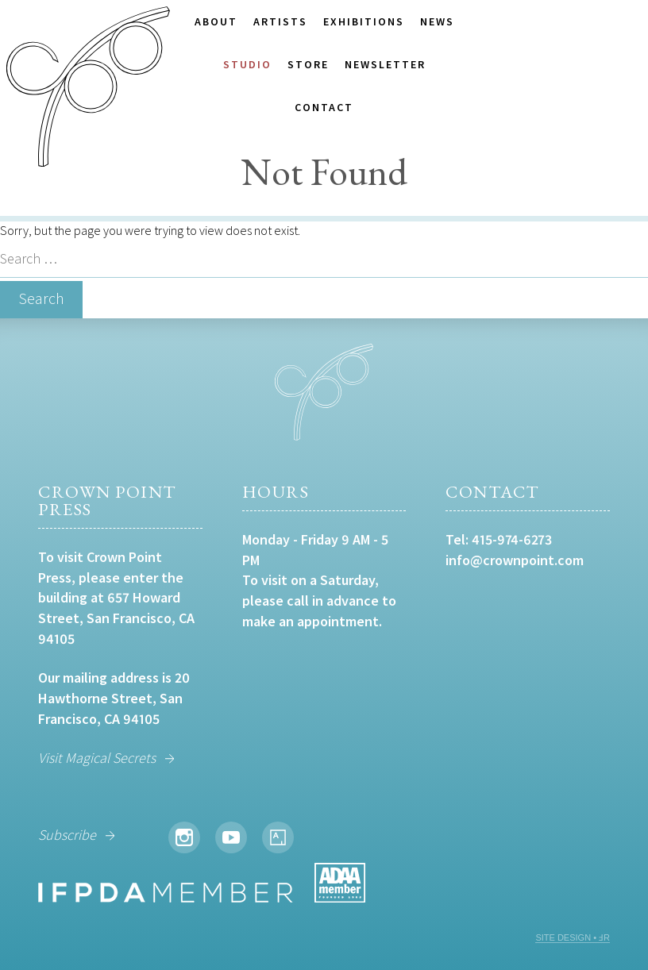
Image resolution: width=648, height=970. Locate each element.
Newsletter (385, 64)
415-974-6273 (512, 539)
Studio (247, 64)
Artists (280, 21)
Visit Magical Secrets (97, 758)
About (216, 21)
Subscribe (67, 835)
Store (308, 64)
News (437, 21)
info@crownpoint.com (515, 560)
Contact (324, 107)
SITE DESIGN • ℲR (572, 937)
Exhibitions (363, 21)
